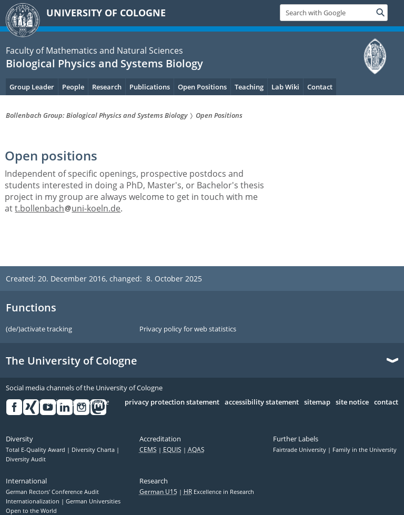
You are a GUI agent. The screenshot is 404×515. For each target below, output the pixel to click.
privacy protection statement (172, 402)
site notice (352, 402)
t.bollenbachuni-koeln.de (67, 208)
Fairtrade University (300, 449)
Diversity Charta (94, 449)
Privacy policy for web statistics (187, 329)
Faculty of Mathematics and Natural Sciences (94, 50)
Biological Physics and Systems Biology (104, 63)
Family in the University (364, 449)
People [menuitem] (73, 87)
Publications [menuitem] (149, 87)
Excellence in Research (219, 492)
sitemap (317, 402)
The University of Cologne (71, 361)
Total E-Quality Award (36, 449)
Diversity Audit (26, 459)
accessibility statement (262, 402)
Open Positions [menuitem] (202, 87)
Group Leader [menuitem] (31, 87)
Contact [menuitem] (319, 87)
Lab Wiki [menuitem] (285, 87)
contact (386, 402)
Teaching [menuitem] (249, 87)
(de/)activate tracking (39, 329)
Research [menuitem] (107, 87)
